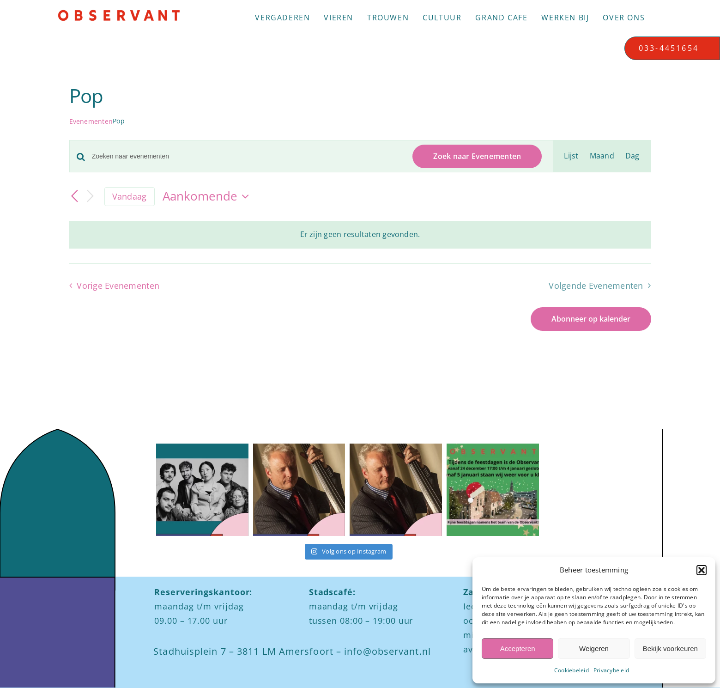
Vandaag (129, 196)
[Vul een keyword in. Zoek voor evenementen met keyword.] (247, 156)
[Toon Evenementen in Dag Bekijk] (632, 156)
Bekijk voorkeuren (670, 648)
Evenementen (91, 121)
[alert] (360, 235)
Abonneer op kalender (590, 319)
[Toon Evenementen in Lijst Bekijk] (571, 156)
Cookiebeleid (571, 670)
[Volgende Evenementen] (90, 196)
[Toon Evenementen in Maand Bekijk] (602, 156)
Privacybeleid (611, 670)
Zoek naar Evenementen (477, 156)
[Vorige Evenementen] (74, 196)
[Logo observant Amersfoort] (119, 13)
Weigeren (594, 648)
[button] (701, 570)
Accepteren (517, 648)
